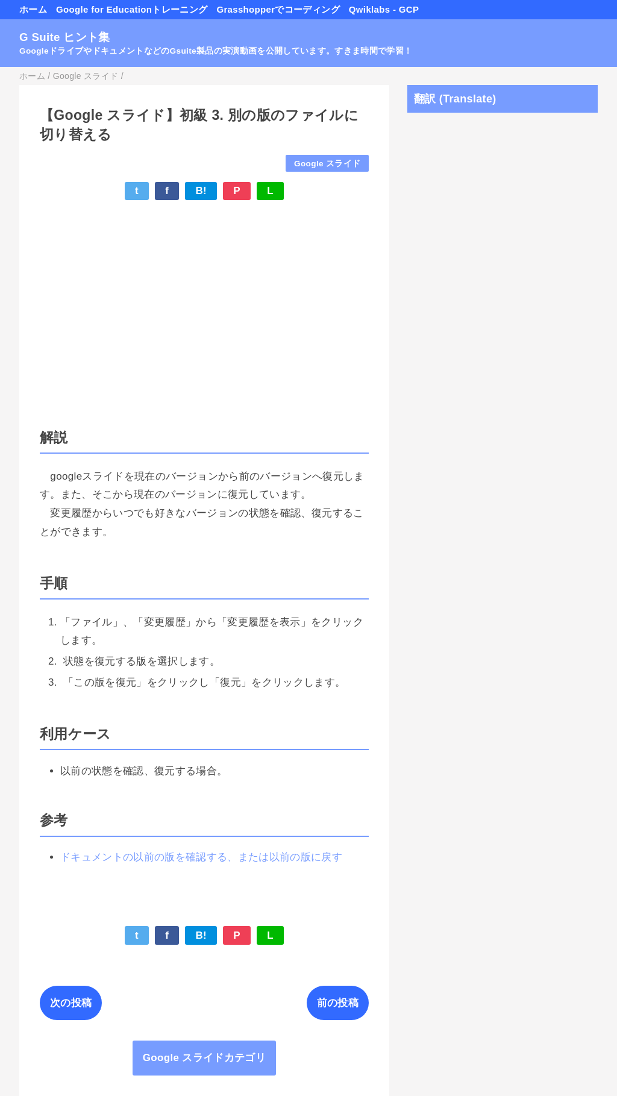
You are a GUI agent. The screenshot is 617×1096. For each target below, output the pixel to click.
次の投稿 (71, 1003)
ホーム (33, 9)
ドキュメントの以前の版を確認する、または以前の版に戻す (201, 857)
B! (201, 190)
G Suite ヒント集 (64, 37)
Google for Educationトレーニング (131, 9)
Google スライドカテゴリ (204, 1057)
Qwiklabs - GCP (384, 9)
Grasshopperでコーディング (277, 9)
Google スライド (327, 163)
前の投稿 (338, 1003)
